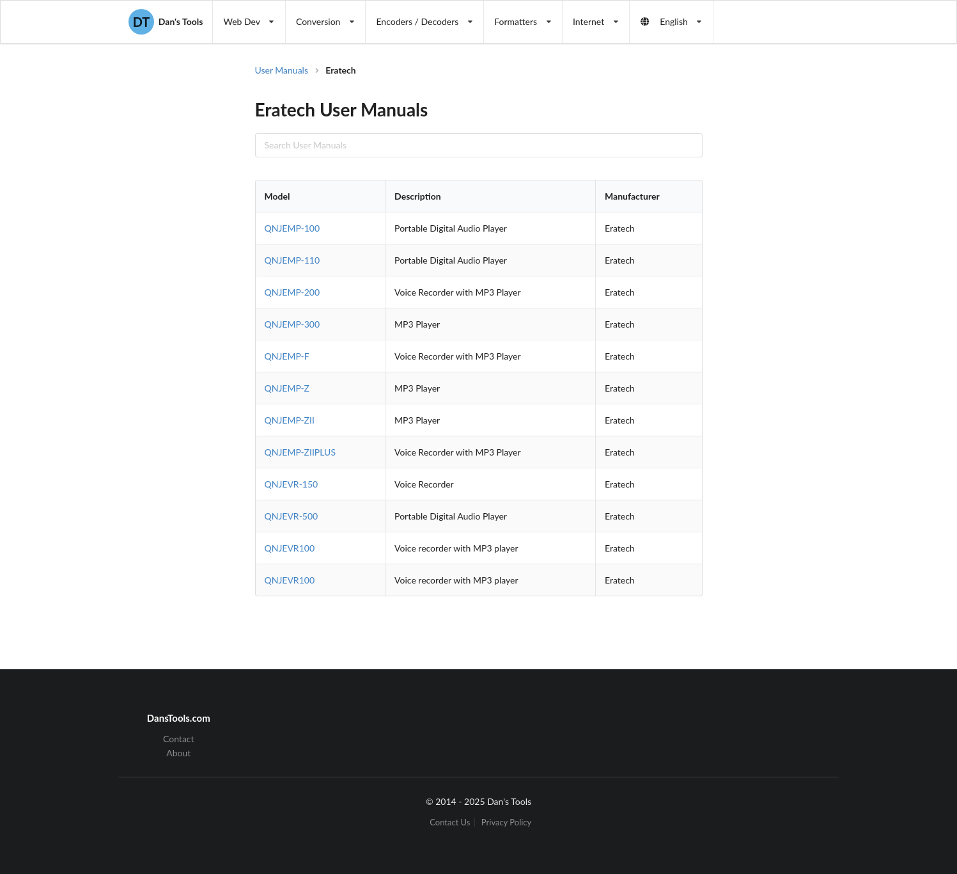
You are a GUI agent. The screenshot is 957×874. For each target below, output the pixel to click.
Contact (178, 739)
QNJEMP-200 (292, 292)
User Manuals (282, 70)
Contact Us (450, 822)
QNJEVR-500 (291, 516)
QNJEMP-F (287, 356)
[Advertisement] (807, 269)
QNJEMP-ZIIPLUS (300, 452)
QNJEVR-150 (291, 484)
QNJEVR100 (290, 548)
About (178, 752)
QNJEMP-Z (287, 388)
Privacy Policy (506, 822)
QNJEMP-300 (292, 324)
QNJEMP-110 (292, 260)
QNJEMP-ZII (290, 420)
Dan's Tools (165, 22)
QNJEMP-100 (292, 228)
